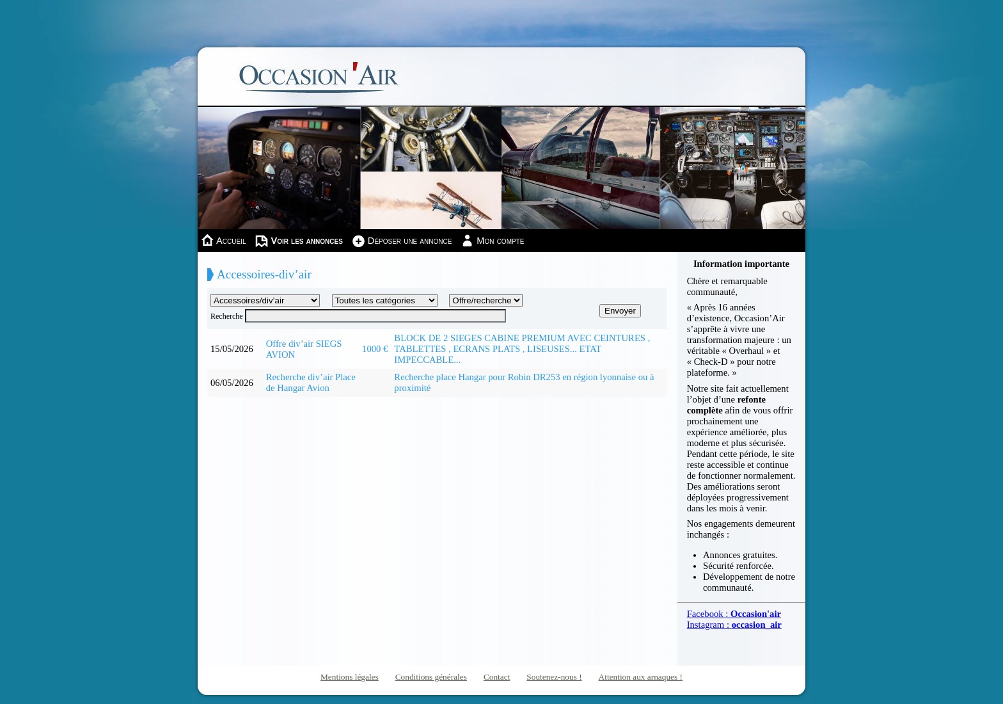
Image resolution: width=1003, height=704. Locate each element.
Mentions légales (349, 677)
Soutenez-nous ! (553, 677)
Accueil (231, 241)
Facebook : (734, 614)
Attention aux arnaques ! (641, 677)
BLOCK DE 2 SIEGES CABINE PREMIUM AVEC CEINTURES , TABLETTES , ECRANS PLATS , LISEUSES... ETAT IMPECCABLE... (522, 349)
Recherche (226, 316)
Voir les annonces (306, 241)
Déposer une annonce (410, 241)
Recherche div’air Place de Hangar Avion (311, 382)
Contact (497, 677)
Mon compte (500, 241)
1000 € (375, 349)
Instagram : (734, 625)
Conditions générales (431, 677)
